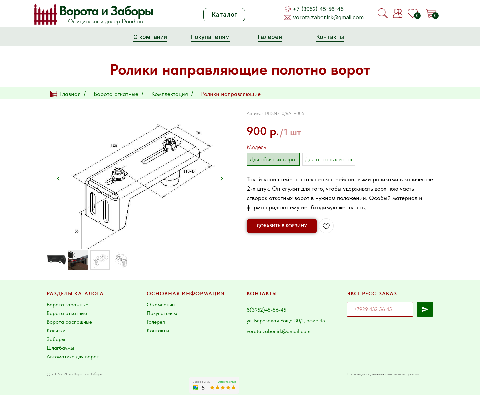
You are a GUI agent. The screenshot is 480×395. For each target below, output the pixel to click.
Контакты (158, 330)
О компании (161, 304)
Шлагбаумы (60, 348)
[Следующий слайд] (222, 179)
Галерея (156, 322)
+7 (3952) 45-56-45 (318, 9)
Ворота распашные (69, 322)
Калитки (56, 330)
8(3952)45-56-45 (266, 310)
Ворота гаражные (67, 304)
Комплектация (169, 93)
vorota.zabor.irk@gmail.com (328, 17)
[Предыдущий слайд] (58, 179)
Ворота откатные (116, 93)
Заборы (56, 339)
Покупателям (162, 313)
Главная (65, 93)
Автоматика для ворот (73, 356)
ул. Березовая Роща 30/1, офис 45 (286, 320)
